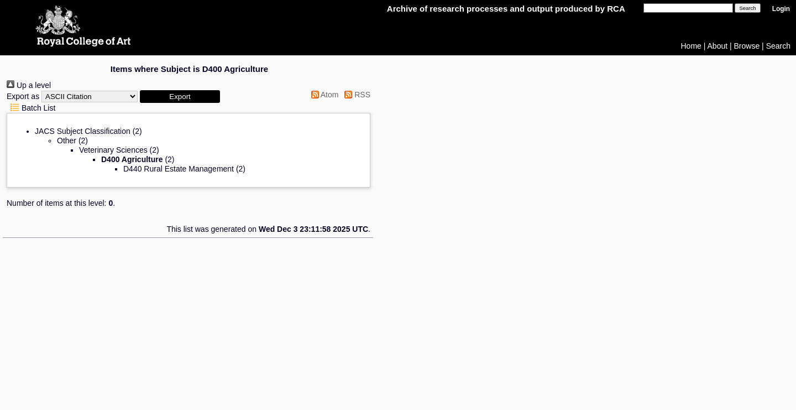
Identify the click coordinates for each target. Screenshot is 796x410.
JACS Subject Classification (82, 131)
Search (778, 45)
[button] (180, 96)
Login (781, 9)
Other (66, 140)
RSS (355, 94)
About (718, 45)
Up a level (29, 85)
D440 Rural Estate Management (178, 168)
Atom (323, 94)
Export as (23, 96)
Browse (747, 45)
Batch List (31, 107)
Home (691, 45)
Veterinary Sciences (113, 150)
